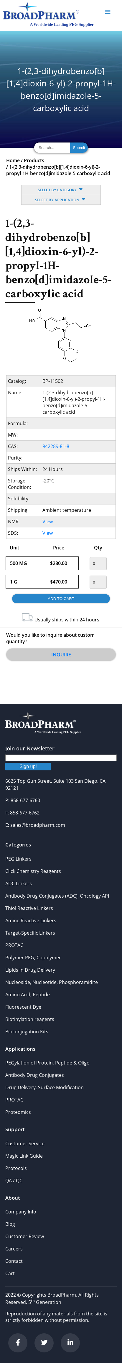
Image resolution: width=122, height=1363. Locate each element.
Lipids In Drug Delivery (30, 970)
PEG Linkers (18, 859)
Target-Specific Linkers (30, 933)
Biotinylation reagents (29, 1019)
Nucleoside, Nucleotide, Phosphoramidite (51, 982)
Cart (10, 1273)
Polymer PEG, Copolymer (33, 957)
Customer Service (24, 1143)
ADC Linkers (18, 883)
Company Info (20, 1211)
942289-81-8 (55, 446)
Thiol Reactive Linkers (29, 908)
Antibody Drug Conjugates (34, 1075)
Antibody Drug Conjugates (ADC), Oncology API (57, 896)
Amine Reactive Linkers (30, 920)
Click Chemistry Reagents (33, 871)
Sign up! (28, 766)
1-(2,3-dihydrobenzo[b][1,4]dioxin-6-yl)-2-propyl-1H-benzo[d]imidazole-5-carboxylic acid (58, 170)
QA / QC (13, 1180)
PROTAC (14, 945)
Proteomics (18, 1112)
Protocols (16, 1168)
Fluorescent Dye (23, 1007)
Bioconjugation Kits (26, 1031)
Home (13, 160)
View (47, 521)
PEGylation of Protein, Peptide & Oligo (47, 1062)
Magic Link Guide (24, 1156)
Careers (14, 1248)
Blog (10, 1224)
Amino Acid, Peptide (27, 994)
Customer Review (24, 1236)
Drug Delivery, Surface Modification (44, 1087)
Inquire (61, 654)
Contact (14, 1261)
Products (34, 160)
